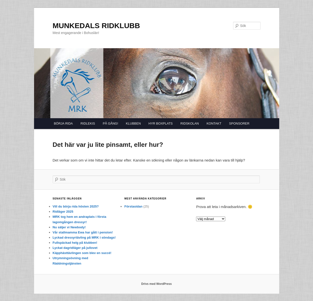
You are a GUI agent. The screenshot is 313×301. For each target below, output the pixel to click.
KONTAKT (214, 123)
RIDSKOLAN (189, 123)
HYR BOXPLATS (161, 123)
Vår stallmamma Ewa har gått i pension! (83, 232)
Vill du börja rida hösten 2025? (76, 206)
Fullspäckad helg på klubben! (75, 242)
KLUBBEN (133, 123)
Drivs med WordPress (156, 284)
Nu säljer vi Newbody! (69, 227)
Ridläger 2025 (63, 211)
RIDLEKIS (87, 123)
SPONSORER (239, 123)
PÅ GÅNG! (110, 123)
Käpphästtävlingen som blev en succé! (82, 253)
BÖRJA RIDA (63, 123)
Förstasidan (133, 206)
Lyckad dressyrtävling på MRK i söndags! (84, 237)
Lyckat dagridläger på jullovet (75, 248)
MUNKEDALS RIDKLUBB (96, 26)
